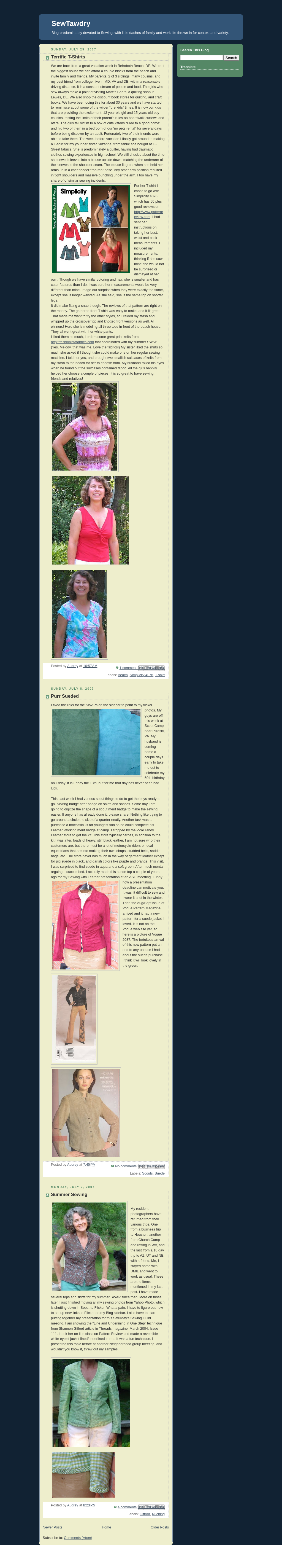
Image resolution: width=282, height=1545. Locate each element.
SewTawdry (70, 23)
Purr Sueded (65, 696)
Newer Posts (52, 1527)
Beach (123, 675)
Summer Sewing (69, 1194)
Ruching (158, 1514)
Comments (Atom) (78, 1538)
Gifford (145, 1514)
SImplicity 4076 (141, 675)
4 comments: (128, 1507)
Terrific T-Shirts (68, 57)
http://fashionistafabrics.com (72, 342)
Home (106, 1527)
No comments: (127, 1166)
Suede (160, 1173)
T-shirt (160, 675)
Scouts (147, 1173)
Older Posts (160, 1527)
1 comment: (129, 668)
